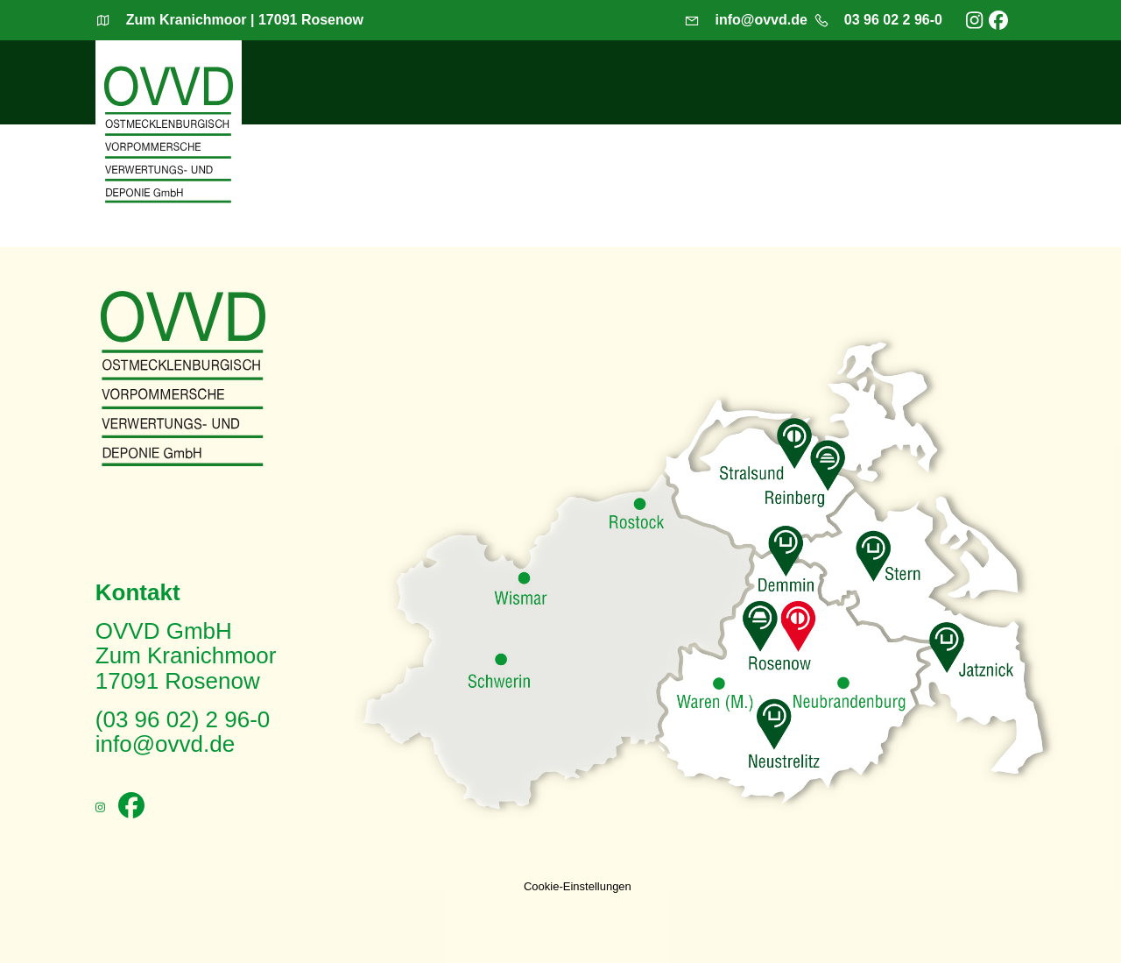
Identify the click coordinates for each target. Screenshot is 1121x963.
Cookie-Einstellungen (577, 886)
